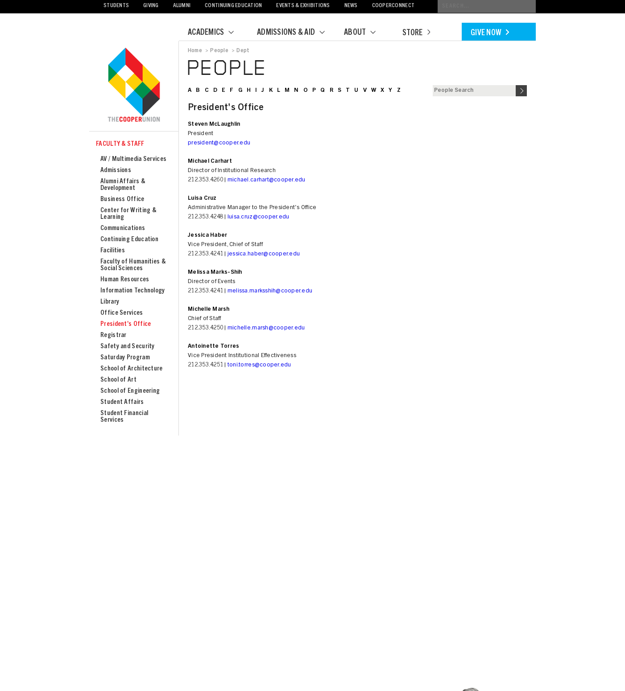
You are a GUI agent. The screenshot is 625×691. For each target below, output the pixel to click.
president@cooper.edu (219, 143)
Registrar (113, 335)
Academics (216, 33)
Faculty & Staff (120, 144)
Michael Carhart (210, 162)
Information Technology (132, 291)
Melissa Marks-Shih (215, 273)
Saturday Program (125, 357)
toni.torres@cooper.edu (259, 365)
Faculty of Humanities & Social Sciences (133, 265)
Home (195, 50)
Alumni (182, 6)
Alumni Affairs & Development (122, 185)
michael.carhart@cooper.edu (267, 180)
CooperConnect (393, 6)
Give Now (490, 33)
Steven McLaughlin (214, 125)
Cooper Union (134, 85)
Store (416, 33)
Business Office (122, 199)
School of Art (118, 380)
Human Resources (124, 279)
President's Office (125, 324)
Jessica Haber (207, 236)
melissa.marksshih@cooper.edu (270, 291)
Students (116, 6)
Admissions (115, 170)
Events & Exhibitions (303, 6)
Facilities (112, 250)
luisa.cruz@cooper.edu (258, 217)
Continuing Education (233, 6)
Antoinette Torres (213, 347)
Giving (151, 6)
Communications (122, 228)
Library (109, 302)
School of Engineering (130, 391)
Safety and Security (127, 346)
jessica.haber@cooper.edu (264, 254)
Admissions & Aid (296, 33)
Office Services (121, 313)
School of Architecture (131, 369)
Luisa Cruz (202, 199)
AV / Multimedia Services (133, 159)
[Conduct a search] (487, 6)
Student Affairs (122, 402)
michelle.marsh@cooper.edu (266, 328)
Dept (242, 50)
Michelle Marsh (209, 310)
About (365, 33)
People (219, 50)
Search (521, 90)
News (351, 6)
